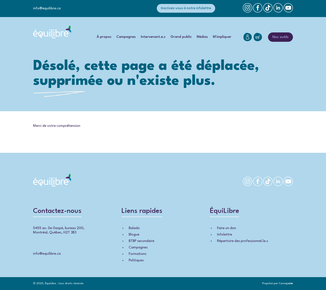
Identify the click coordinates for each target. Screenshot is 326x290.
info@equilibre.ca (47, 8)
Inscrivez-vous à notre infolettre (186, 8)
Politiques (136, 260)
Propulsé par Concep (277, 283)
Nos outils (280, 37)
